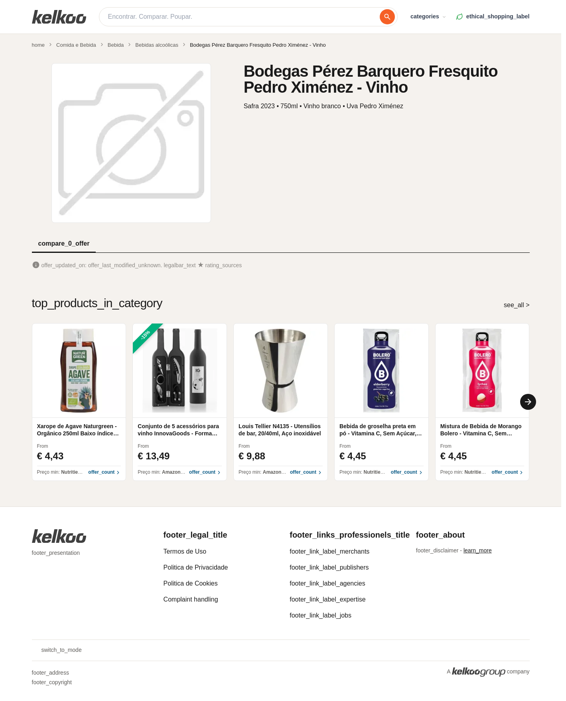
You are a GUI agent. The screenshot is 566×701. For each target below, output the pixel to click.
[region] (281, 402)
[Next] (528, 402)
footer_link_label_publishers (329, 567)
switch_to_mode (57, 650)
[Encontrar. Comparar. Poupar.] (244, 17)
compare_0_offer (64, 243)
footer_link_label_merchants (329, 551)
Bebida (116, 45)
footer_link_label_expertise (327, 599)
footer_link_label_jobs (320, 615)
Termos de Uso (185, 551)
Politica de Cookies (191, 583)
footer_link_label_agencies (327, 583)
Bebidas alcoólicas (156, 45)
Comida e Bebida (76, 45)
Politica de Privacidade (196, 567)
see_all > (517, 305)
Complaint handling (191, 599)
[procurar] (387, 16)
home (38, 45)
